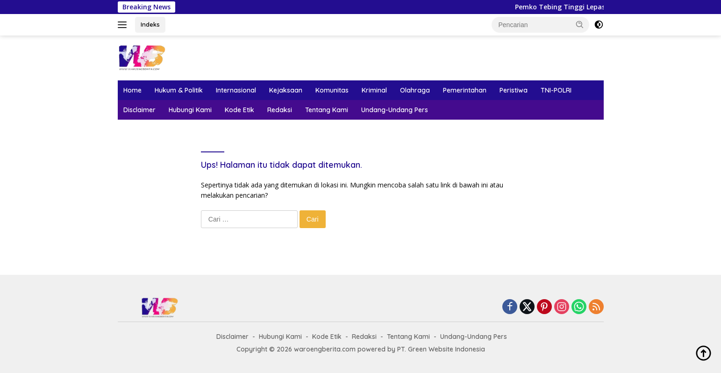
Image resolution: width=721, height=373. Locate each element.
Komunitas (332, 90)
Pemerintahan (464, 90)
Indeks (150, 24)
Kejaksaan (285, 90)
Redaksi (279, 110)
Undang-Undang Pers (394, 110)
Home (132, 90)
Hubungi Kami (190, 110)
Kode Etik (239, 110)
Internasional (236, 90)
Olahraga (415, 90)
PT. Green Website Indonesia (441, 349)
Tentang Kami (326, 110)
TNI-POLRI (556, 90)
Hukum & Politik (179, 90)
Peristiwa (514, 90)
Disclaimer (139, 110)
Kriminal (374, 90)
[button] (580, 24)
